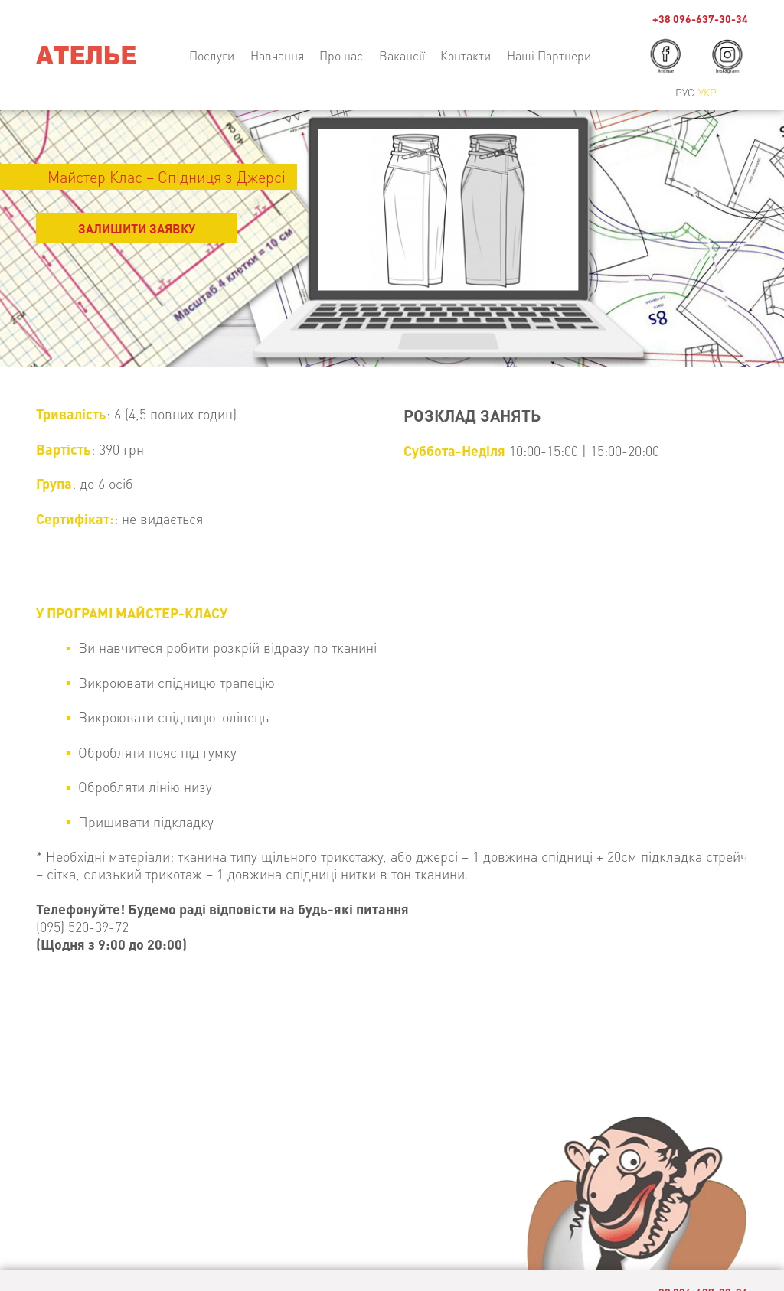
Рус (684, 92)
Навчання (277, 55)
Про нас (341, 55)
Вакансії (402, 55)
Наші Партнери (549, 55)
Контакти (465, 55)
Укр (707, 92)
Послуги (211, 55)
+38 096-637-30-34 (700, 18)
